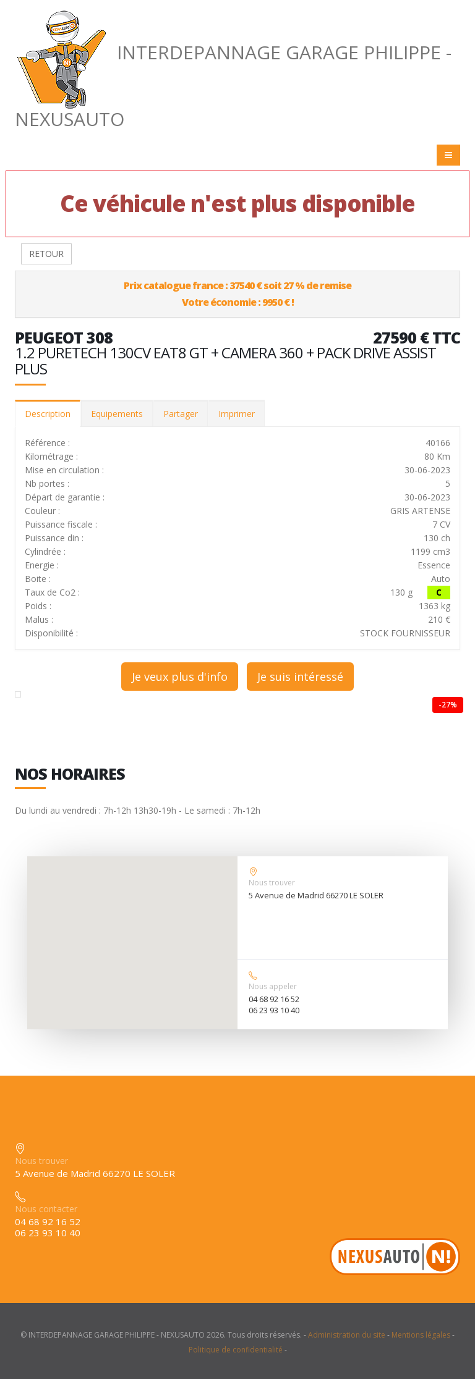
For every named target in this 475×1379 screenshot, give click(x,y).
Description (48, 414)
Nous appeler (273, 986)
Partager (180, 414)
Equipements (117, 414)
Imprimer (236, 414)
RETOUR (46, 253)
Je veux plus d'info (180, 676)
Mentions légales (421, 1335)
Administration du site (346, 1335)
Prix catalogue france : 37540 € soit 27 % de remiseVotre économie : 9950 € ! (237, 294)
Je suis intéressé (300, 676)
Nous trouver (272, 882)
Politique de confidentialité (236, 1349)
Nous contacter (46, 1209)
